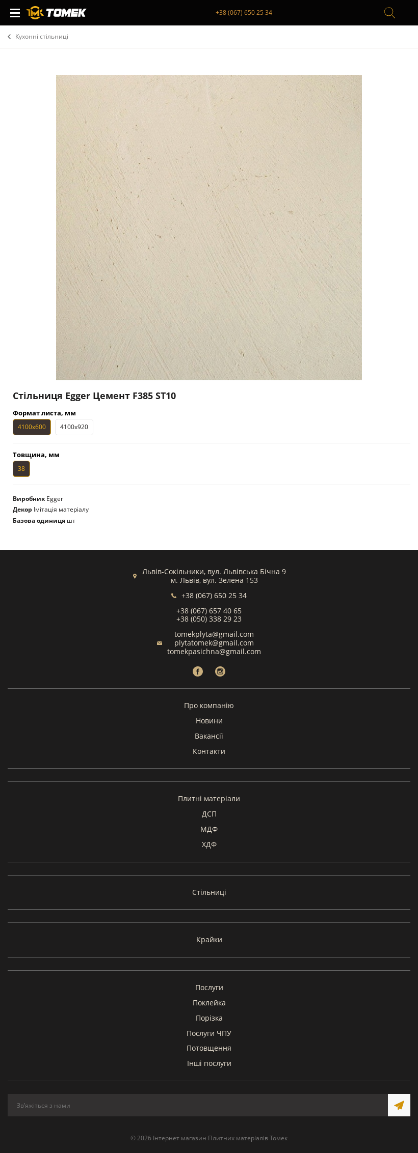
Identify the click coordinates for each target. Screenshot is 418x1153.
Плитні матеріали (209, 798)
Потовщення (209, 1048)
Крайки (209, 939)
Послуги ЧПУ (209, 1033)
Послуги (209, 987)
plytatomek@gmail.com (214, 643)
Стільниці (209, 892)
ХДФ (209, 844)
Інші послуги (209, 1063)
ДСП (209, 814)
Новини (209, 720)
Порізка (209, 1018)
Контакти (209, 751)
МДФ (209, 829)
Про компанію (209, 705)
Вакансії (209, 736)
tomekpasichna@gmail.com (214, 651)
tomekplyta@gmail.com (214, 634)
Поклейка (209, 1002)
